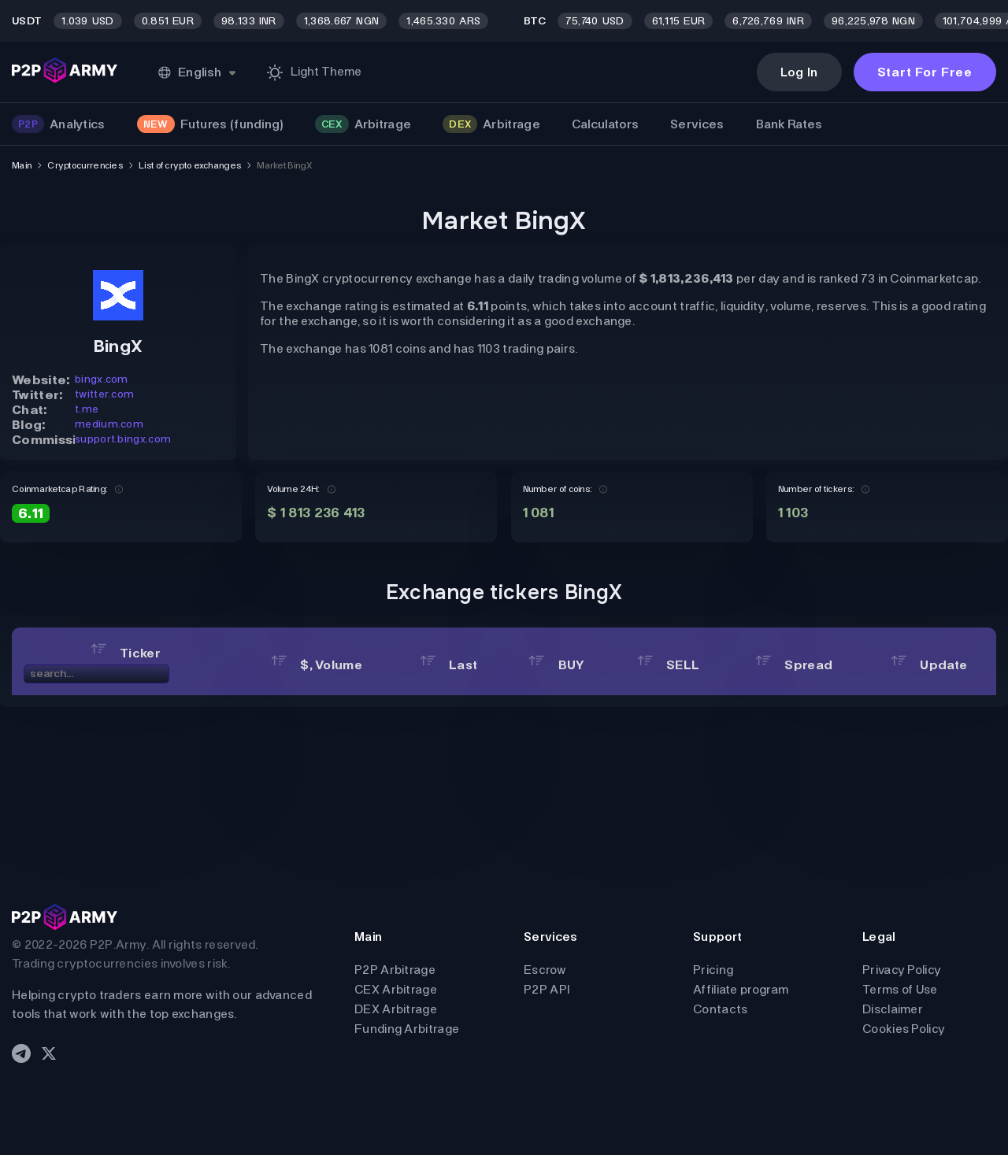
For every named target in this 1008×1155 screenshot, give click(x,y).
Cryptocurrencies (85, 165)
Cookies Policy (903, 1028)
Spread (793, 664)
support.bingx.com (123, 439)
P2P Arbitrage (394, 969)
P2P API (546, 989)
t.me (86, 409)
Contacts (720, 1008)
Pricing (713, 969)
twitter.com (104, 394)
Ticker (126, 653)
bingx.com (101, 379)
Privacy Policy (901, 969)
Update (929, 664)
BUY (556, 664)
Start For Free (925, 72)
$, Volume (316, 664)
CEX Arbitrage (395, 989)
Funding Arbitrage (406, 1028)
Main (22, 165)
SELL (668, 664)
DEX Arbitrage (395, 1008)
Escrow (545, 969)
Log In (799, 72)
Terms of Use (900, 989)
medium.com (109, 424)
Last (449, 664)
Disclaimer (892, 1008)
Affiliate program (740, 989)
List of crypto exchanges (190, 165)
